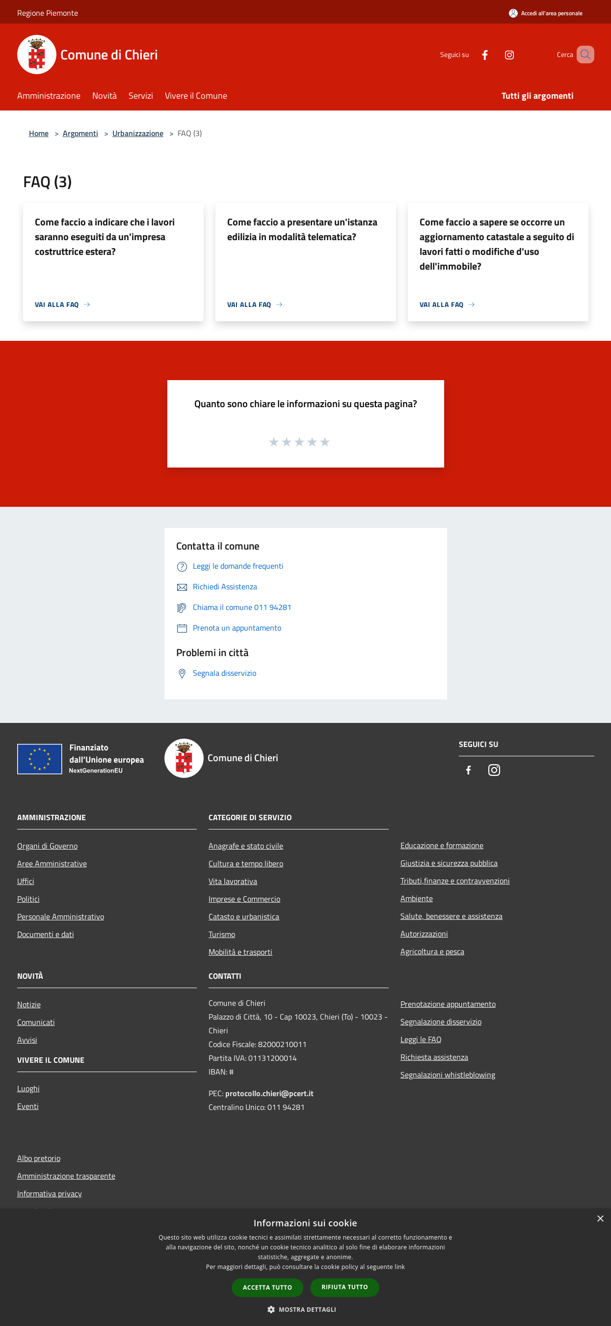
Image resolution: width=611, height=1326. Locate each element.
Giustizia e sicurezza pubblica (449, 863)
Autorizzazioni (424, 933)
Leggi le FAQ (421, 1039)
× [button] (600, 1219)
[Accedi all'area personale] (545, 13)
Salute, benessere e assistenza (451, 916)
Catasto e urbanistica (244, 916)
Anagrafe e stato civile (246, 846)
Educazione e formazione (441, 845)
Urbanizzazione (137, 133)
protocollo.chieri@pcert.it (269, 1093)
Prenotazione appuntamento (448, 1004)
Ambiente (416, 898)
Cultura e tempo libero (246, 863)
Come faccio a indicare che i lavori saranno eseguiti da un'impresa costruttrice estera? (105, 236)
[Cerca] (582, 54)
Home (39, 133)
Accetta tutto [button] (267, 1287)
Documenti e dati (45, 934)
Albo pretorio (38, 1158)
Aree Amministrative (52, 863)
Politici (28, 899)
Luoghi (28, 1088)
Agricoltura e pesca (432, 951)
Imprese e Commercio (244, 899)
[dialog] (305, 1267)
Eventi (28, 1106)
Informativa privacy (49, 1193)
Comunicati (36, 1022)
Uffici (25, 881)
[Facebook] (470, 54)
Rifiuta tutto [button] (344, 1287)
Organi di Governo (47, 846)
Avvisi (27, 1040)
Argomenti (80, 133)
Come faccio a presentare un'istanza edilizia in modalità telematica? (302, 229)
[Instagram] (495, 54)
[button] (306, 1309)
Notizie (29, 1004)
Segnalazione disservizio (440, 1021)
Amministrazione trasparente (66, 1176)
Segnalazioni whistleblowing (447, 1074)
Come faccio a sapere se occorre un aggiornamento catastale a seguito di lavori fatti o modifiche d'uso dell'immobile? (497, 244)
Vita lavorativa (233, 881)
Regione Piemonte (47, 13)
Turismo (222, 934)
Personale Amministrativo (60, 916)
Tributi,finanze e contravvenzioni (455, 880)
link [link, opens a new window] (400, 1267)
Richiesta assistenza (434, 1057)
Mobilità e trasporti (240, 952)
